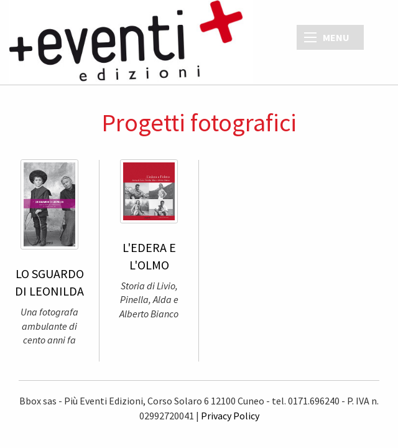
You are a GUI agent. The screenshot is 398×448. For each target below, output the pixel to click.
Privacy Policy (230, 415)
